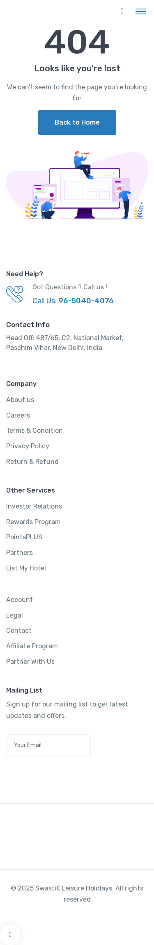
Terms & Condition (34, 430)
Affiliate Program (32, 646)
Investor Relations (34, 506)
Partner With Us (30, 662)
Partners (19, 553)
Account (19, 600)
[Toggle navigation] (140, 11)
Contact (19, 630)
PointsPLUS (24, 537)
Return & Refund (32, 462)
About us (20, 400)
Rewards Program (33, 522)
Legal (14, 615)
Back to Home (77, 122)
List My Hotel (26, 568)
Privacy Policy (27, 446)
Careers (18, 415)
